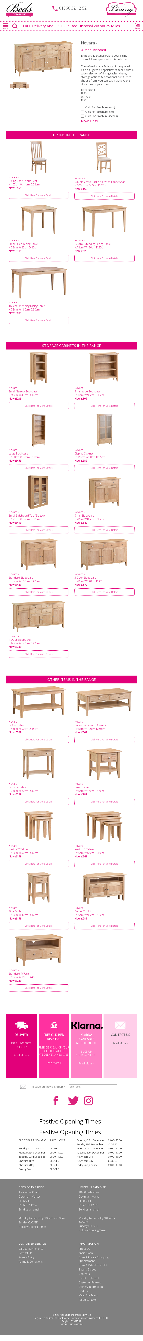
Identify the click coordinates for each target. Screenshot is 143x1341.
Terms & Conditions (31, 1267)
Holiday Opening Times (32, 1232)
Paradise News (88, 1305)
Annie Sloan (86, 1258)
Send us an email (29, 1215)
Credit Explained (89, 1284)
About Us (84, 1254)
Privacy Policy (26, 1263)
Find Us (83, 1296)
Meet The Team (88, 1301)
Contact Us (25, 1258)
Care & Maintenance (31, 1254)
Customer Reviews (90, 1288)
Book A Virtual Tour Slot (93, 1271)
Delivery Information (91, 1292)
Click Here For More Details (38, 200)
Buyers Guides (87, 1275)
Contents (84, 1279)
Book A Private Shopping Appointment (93, 1264)
